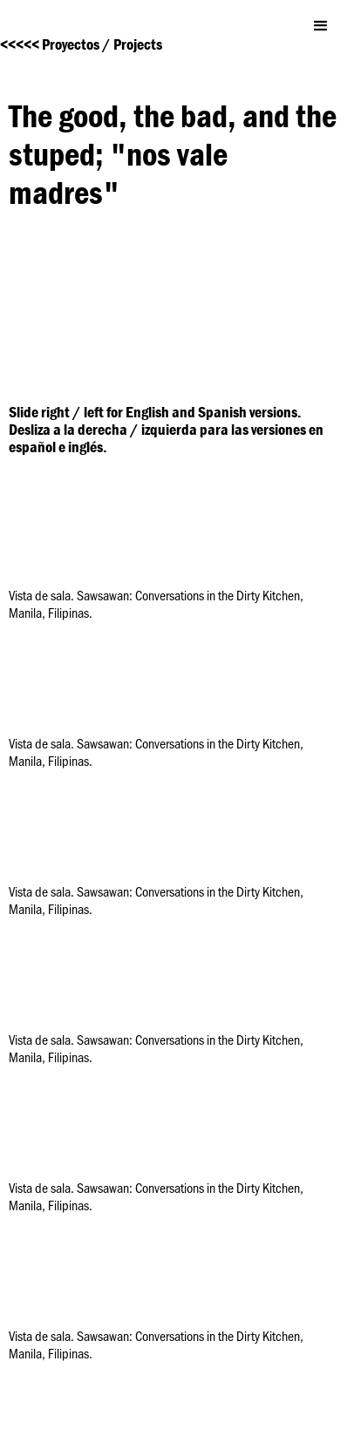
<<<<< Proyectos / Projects (81, 44)
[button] (321, 26)
